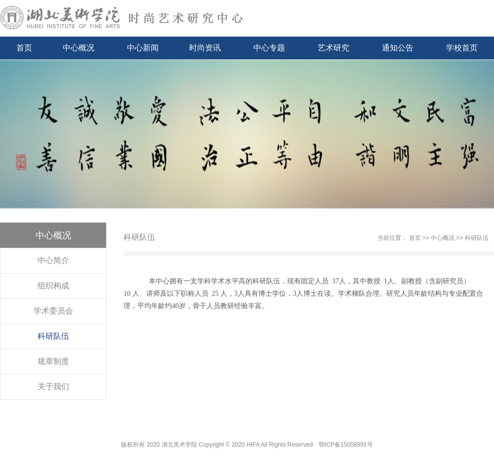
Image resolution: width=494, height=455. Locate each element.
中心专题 (269, 48)
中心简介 (53, 260)
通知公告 (397, 48)
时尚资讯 (205, 48)
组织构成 (53, 285)
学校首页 (462, 48)
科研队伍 (53, 336)
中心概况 (78, 48)
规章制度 (53, 361)
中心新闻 (143, 48)
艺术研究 (333, 48)
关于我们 (53, 386)
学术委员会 (53, 311)
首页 (24, 48)
